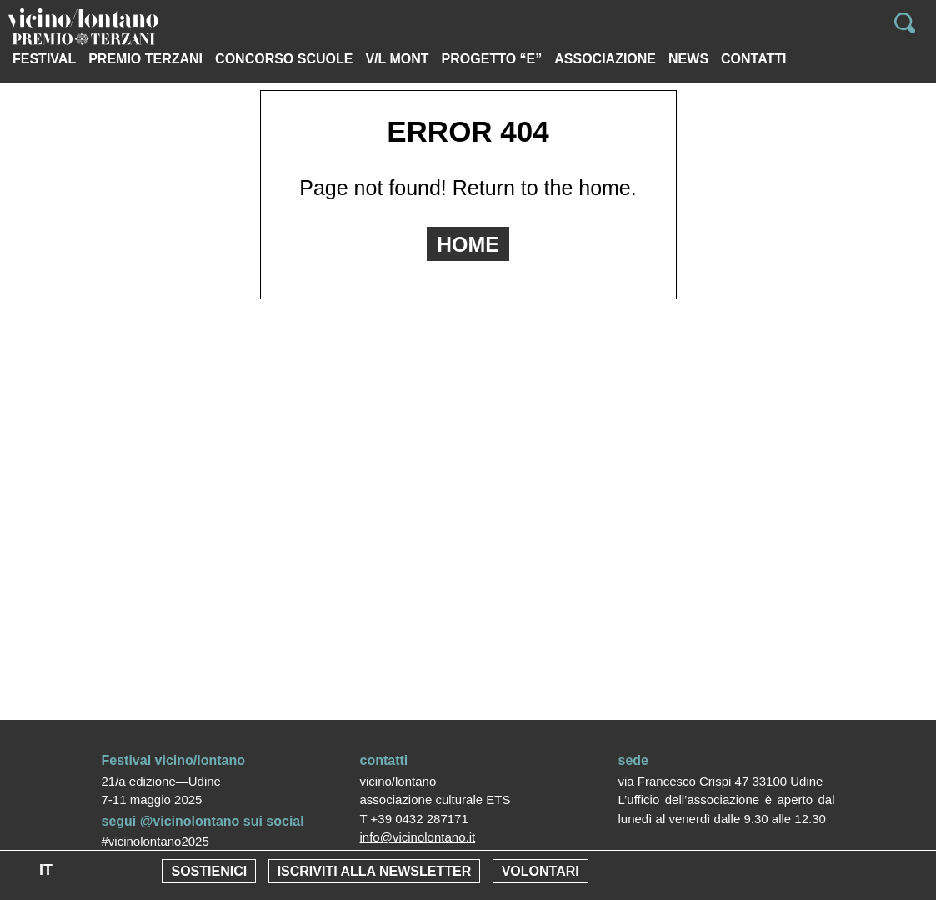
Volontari (540, 871)
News (688, 59)
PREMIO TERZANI (145, 59)
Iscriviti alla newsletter (375, 871)
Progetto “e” (492, 59)
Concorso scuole (284, 59)
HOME (468, 244)
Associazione (605, 59)
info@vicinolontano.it (418, 837)
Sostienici (209, 871)
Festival (44, 59)
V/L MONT (396, 59)
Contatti (754, 59)
